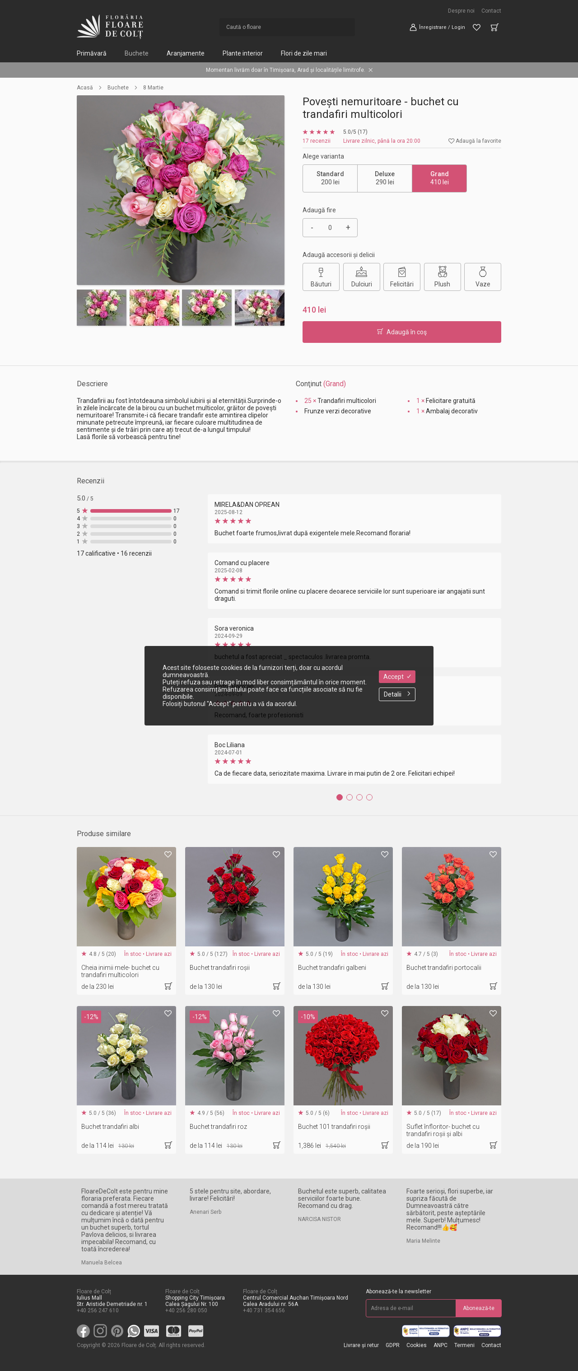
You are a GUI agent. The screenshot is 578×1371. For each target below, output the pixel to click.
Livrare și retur (361, 1345)
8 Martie (153, 87)
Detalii (397, 694)
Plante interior (243, 53)
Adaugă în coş (402, 332)
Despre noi (461, 11)
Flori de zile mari (304, 53)
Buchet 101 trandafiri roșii (334, 1126)
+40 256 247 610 (98, 1310)
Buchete (137, 53)
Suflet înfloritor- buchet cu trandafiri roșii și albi (443, 1130)
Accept (397, 676)
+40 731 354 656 (264, 1310)
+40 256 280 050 (186, 1310)
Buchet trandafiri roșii (220, 967)
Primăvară (92, 53)
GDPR (393, 1345)
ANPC (440, 1345)
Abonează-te (478, 1308)
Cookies (416, 1345)
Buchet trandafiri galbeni (332, 967)
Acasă (85, 87)
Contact (491, 11)
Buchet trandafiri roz (218, 1126)
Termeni (464, 1345)
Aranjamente (186, 53)
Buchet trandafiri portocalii (443, 967)
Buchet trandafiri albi (110, 1126)
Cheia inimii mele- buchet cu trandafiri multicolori (120, 971)
